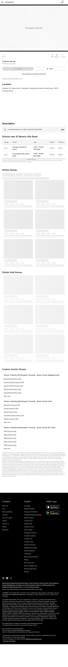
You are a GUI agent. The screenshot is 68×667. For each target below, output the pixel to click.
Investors (5, 515)
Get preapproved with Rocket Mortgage (34, 74)
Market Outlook (28, 518)
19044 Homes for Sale (10, 445)
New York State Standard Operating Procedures (16, 630)
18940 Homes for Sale (10, 438)
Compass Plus (28, 539)
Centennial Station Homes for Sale (14, 382)
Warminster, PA (6, 64)
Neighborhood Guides (30, 548)
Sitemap (26, 572)
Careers (4, 521)
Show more (7, 396)
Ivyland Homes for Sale (10, 412)
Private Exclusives (29, 509)
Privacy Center (44, 583)
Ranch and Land (29, 563)
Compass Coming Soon (31, 512)
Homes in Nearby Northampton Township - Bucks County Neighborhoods (31, 375)
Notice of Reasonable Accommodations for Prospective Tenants (21, 632)
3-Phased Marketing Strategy (32, 515)
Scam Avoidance (54, 583)
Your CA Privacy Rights (32, 587)
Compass (5, 88)
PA (10, 88)
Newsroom (5, 530)
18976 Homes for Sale (10, 431)
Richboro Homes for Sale (11, 408)
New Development (29, 551)
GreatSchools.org (31, 159)
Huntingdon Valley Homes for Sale (14, 415)
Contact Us (5, 524)
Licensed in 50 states (9, 641)
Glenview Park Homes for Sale (12, 389)
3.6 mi (60, 155)
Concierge (27, 506)
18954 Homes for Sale (10, 441)
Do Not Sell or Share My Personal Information (15, 583)
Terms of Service (34, 583)
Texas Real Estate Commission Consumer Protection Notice (19, 625)
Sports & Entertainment (31, 557)
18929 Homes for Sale (10, 435)
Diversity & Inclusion (30, 545)
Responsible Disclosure (8, 585)
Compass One (28, 521)
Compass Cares (28, 542)
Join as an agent (7, 518)
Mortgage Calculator (30, 533)
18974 (13, 64)
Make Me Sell (28, 524)
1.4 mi (60, 148)
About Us (5, 506)
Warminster (25, 88)
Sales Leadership (7, 512)
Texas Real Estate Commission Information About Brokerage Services (22, 623)
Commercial (27, 554)
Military (26, 560)
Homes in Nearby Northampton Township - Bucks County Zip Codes (29, 428)
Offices (4, 527)
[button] (2, 2)
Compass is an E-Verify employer (25, 585)
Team (3, 509)
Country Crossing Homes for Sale (13, 386)
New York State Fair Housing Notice (12, 628)
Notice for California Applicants (45, 585)
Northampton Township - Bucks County (41, 88)
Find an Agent (28, 530)
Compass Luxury (29, 527)
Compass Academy (29, 536)
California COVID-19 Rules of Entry (12, 587)
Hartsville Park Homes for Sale (12, 393)
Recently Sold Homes (30, 569)
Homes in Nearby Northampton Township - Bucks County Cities (28, 401)
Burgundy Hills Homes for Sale (12, 379)
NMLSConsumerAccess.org (34, 639)
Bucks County (16, 88)
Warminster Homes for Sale (12, 405)
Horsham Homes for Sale (11, 419)
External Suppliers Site (30, 566)
